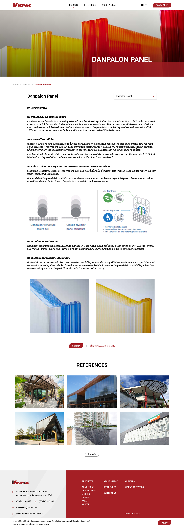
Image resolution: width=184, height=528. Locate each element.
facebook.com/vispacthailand (29, 513)
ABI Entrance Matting (89, 492)
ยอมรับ (164, 523)
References (90, 5)
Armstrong (88, 487)
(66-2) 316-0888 (23, 501)
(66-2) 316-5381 (46, 501)
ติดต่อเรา (76, 346)
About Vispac (109, 5)
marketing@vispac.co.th (27, 507)
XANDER (86, 504)
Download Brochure (102, 346)
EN (146, 5)
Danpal (26, 84)
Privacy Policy (132, 513)
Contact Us (162, 5)
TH (142, 5)
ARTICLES (130, 481)
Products (73, 6)
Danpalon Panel (135, 96)
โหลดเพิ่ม (92, 454)
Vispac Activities (134, 487)
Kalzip (85, 501)
